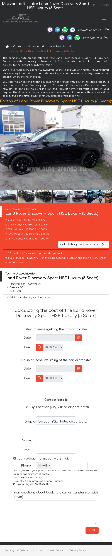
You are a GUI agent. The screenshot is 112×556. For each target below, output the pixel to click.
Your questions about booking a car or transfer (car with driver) (55, 495)
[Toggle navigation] (104, 19)
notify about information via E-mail (41, 458)
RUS (96, 5)
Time (27, 347)
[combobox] (43, 465)
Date (27, 337)
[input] (55, 337)
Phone (26, 465)
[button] (109, 147)
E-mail (26, 450)
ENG (105, 5)
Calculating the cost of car (82, 244)
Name (26, 440)
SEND (92, 530)
